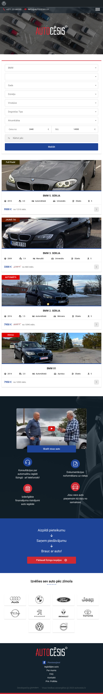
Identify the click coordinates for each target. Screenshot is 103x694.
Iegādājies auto (51, 667)
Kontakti (51, 678)
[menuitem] (4, 3)
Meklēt (51, 146)
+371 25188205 (13, 9)
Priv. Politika (51, 681)
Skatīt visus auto (51, 448)
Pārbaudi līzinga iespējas (51, 560)
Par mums (51, 670)
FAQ (51, 674)
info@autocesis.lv (38, 9)
